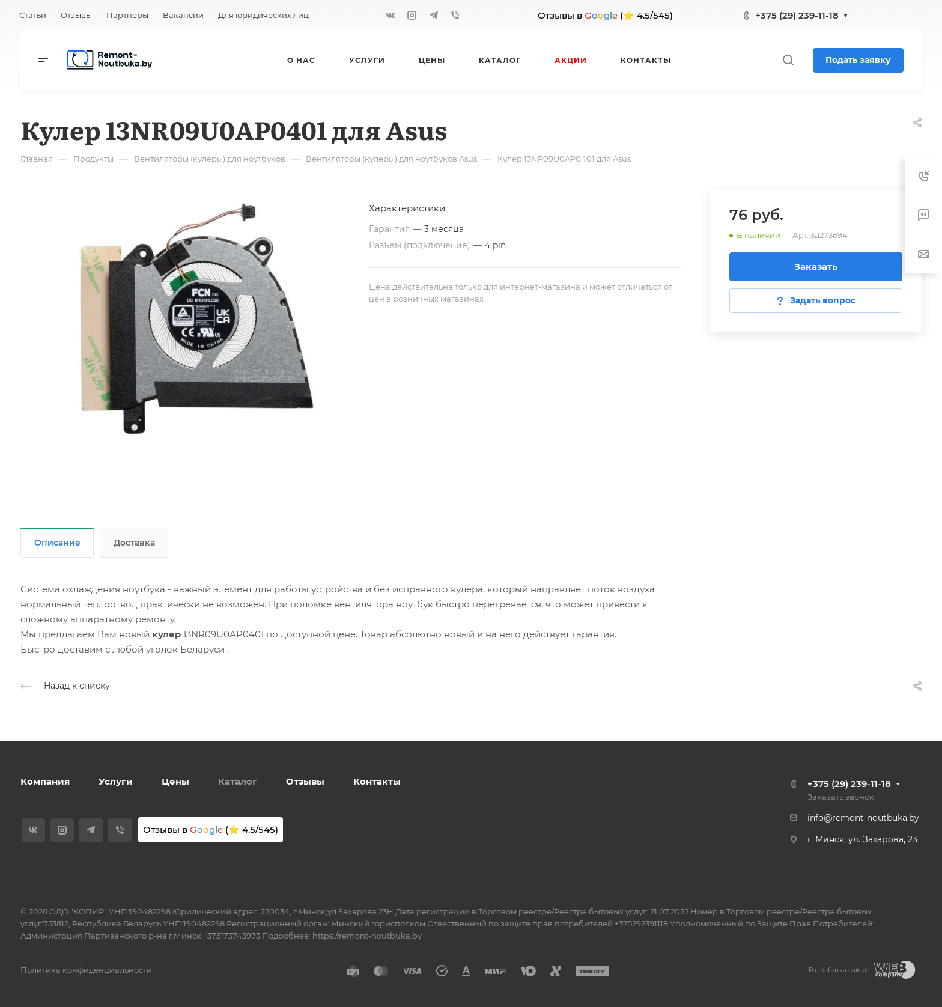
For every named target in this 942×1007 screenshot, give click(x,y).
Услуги (116, 781)
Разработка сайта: (838, 970)
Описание (57, 542)
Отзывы (305, 781)
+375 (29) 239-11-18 (797, 15)
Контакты (377, 781)
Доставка (134, 542)
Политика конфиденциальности (86, 970)
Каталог (237, 781)
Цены (175, 781)
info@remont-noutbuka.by (863, 817)
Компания (45, 781)
